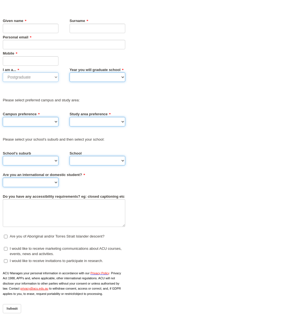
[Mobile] (30, 61)
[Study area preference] (97, 121)
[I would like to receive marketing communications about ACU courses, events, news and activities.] (6, 249)
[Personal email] (64, 44)
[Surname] (97, 28)
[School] (97, 160)
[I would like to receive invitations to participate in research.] (6, 261)
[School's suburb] (30, 160)
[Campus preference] (30, 121)
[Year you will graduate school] (97, 77)
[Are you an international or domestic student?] (30, 182)
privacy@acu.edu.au (34, 288)
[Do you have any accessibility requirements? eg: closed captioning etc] (64, 213)
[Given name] (30, 28)
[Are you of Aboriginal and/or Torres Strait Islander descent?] (6, 236)
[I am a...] (30, 77)
